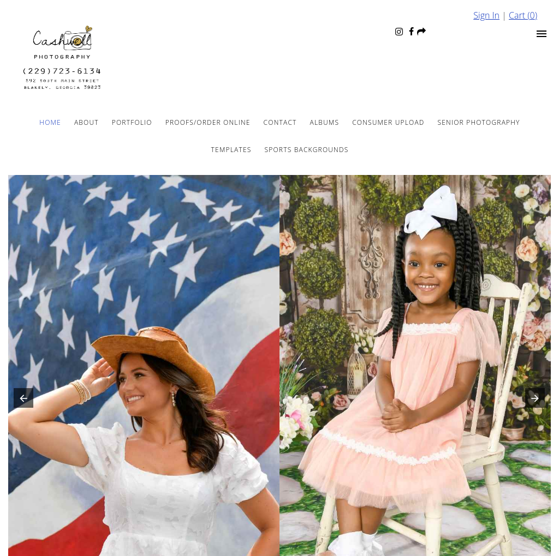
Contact (280, 122)
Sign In (486, 15)
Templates (231, 149)
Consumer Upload (388, 122)
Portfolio (132, 122)
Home (50, 122)
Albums (325, 122)
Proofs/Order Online (208, 122)
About (86, 122)
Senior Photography (479, 122)
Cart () (523, 15)
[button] (21, 401)
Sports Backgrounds (307, 149)
